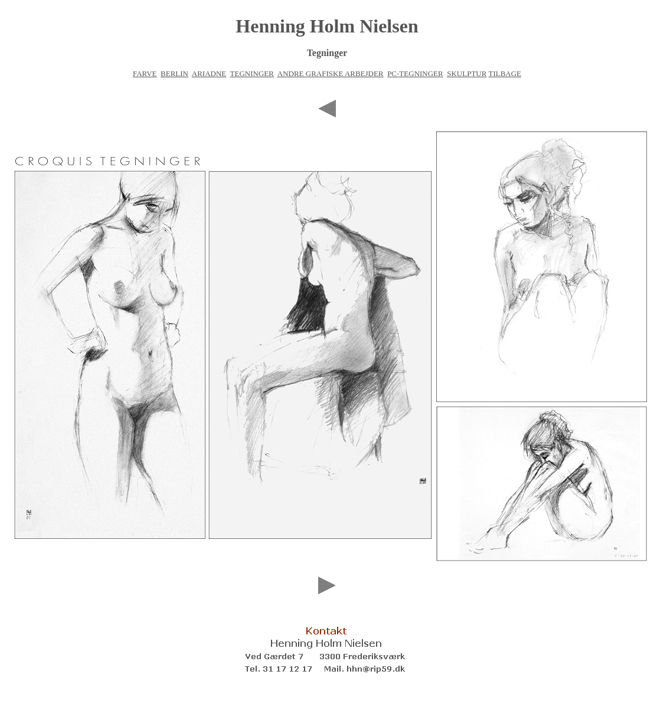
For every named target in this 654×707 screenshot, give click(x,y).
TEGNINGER (252, 73)
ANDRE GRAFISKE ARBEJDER (330, 73)
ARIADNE (209, 73)
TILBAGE (504, 73)
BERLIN (174, 73)
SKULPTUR (466, 73)
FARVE (145, 73)
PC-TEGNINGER (415, 73)
